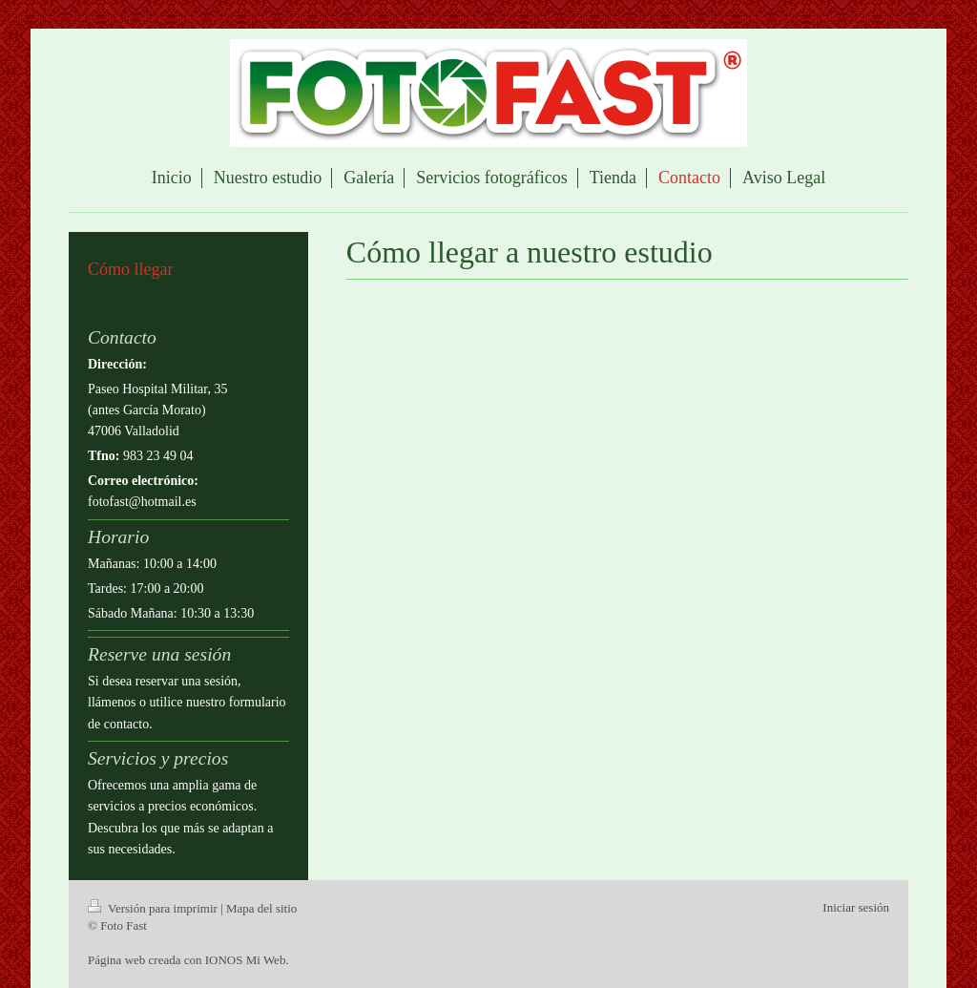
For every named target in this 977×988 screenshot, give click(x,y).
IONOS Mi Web (245, 960)
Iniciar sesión (855, 907)
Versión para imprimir (154, 908)
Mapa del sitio (261, 908)
